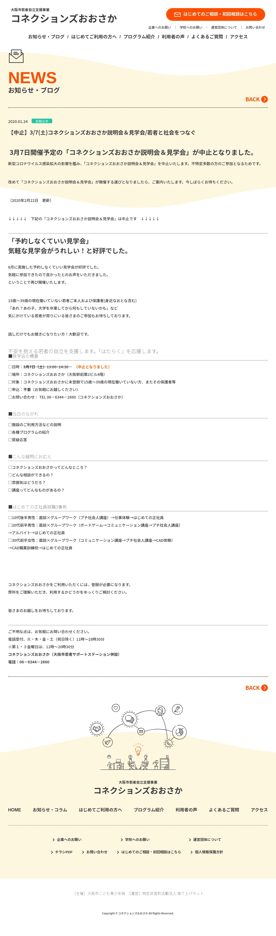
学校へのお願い (191, 27)
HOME (14, 810)
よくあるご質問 (207, 36)
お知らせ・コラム (50, 810)
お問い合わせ (255, 27)
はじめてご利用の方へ (94, 36)
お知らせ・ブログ (46, 36)
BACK (252, 99)
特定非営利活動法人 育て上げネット (173, 893)
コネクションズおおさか (64, 19)
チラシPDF (64, 852)
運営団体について (224, 27)
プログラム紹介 (139, 36)
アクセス (239, 36)
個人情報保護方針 (209, 852)
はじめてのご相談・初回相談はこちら (215, 14)
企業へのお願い (159, 27)
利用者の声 (173, 36)
